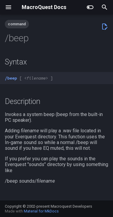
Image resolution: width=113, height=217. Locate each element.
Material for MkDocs (41, 211)
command (17, 24)
